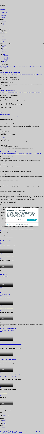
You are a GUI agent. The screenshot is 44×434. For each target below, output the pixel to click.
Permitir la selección (21, 219)
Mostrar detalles (33, 224)
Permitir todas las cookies (32, 219)
